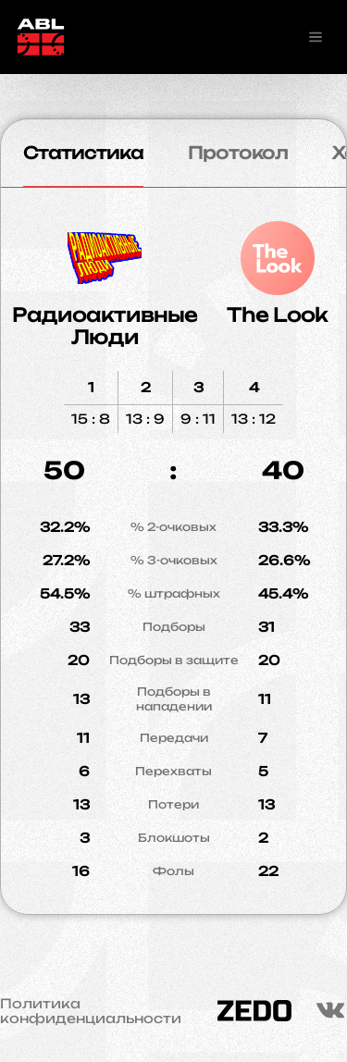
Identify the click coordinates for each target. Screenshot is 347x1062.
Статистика (83, 152)
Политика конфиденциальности (90, 1011)
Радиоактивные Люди (104, 326)
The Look (277, 315)
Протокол (238, 152)
